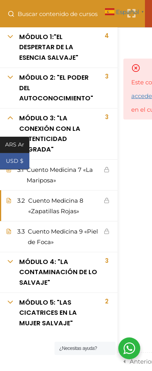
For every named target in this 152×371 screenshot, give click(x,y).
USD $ (17, 161)
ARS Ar (17, 145)
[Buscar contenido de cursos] (14, 13)
